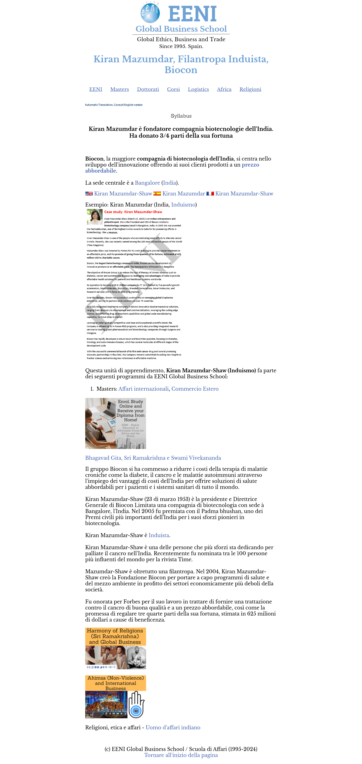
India (169, 183)
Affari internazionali (143, 389)
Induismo (183, 205)
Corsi (173, 89)
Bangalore (147, 183)
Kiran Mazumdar (183, 194)
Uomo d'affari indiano (173, 728)
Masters (119, 89)
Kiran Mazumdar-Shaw (123, 194)
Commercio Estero (195, 389)
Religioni (250, 89)
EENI (95, 89)
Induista (159, 535)
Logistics (198, 89)
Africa (224, 89)
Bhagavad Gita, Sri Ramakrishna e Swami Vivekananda (153, 458)
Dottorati (148, 89)
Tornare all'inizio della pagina (181, 755)
